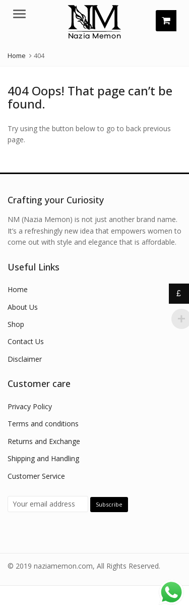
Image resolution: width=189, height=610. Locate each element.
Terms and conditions (43, 423)
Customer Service (36, 476)
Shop (16, 324)
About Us (23, 307)
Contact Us (26, 341)
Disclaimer (25, 359)
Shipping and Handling (43, 458)
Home (18, 289)
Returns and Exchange (44, 441)
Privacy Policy (30, 406)
